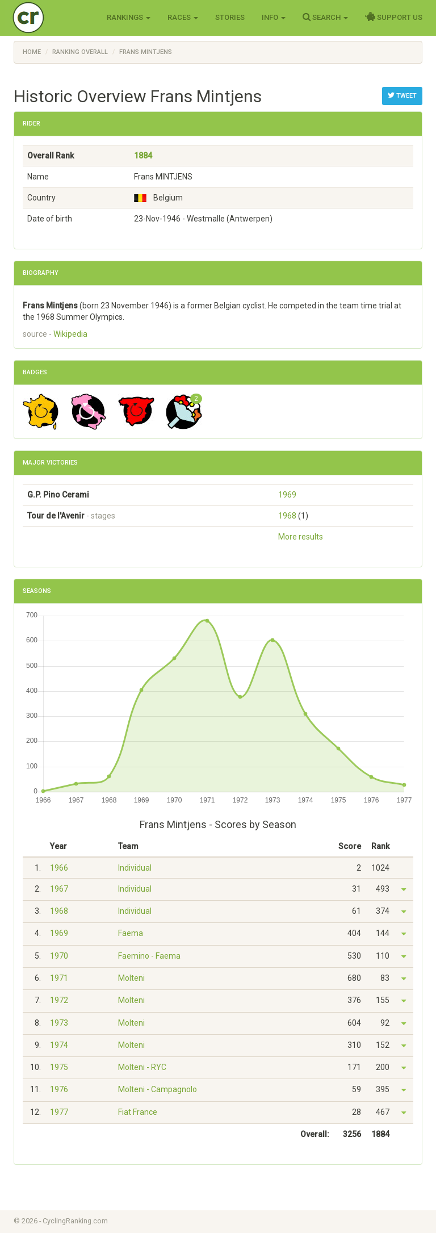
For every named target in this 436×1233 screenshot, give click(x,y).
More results (300, 536)
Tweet (402, 95)
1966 (59, 867)
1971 (59, 978)
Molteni (131, 978)
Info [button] (274, 17)
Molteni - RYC (142, 1067)
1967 (59, 888)
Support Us (393, 17)
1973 (59, 1022)
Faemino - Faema (149, 955)
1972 (59, 1000)
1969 (287, 494)
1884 (143, 155)
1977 (59, 1112)
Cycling (52, 17)
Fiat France (137, 1112)
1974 (59, 1045)
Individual (135, 867)
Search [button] (325, 17)
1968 (287, 515)
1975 (59, 1067)
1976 (59, 1089)
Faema (130, 933)
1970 (59, 955)
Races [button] (182, 17)
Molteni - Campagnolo (157, 1089)
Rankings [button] (128, 17)
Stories (230, 17)
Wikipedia (70, 333)
